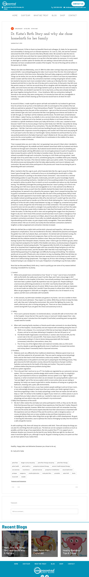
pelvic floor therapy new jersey (46, 462)
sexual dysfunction (67, 470)
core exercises (16, 470)
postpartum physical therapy (41, 466)
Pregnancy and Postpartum (18, 481)
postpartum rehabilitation (52, 470)
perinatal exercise (37, 470)
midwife (23, 477)
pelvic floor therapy (62, 462)
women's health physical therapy (61, 466)
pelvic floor (15, 462)
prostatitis (57, 473)
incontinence (26, 470)
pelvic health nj (26, 466)
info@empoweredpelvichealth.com (76, 7)
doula (73, 473)
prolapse (14, 473)
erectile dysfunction (34, 473)
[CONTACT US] (78, 3)
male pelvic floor (46, 473)
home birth (15, 477)
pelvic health (15, 466)
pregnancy (23, 473)
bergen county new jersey (28, 462)
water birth (66, 473)
